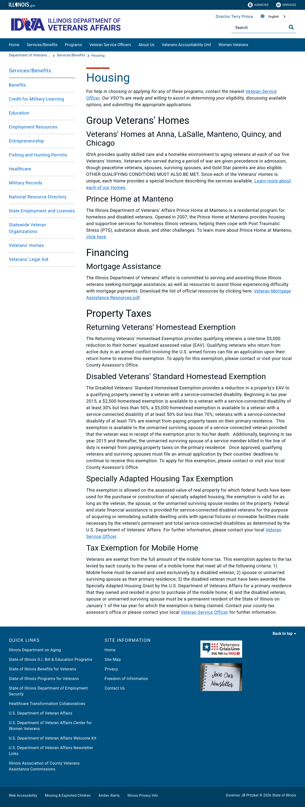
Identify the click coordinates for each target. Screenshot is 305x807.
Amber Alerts (109, 795)
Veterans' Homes (26, 245)
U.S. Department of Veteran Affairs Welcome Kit (53, 738)
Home (14, 44)
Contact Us (115, 688)
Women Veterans (233, 44)
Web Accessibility (23, 795)
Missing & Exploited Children (68, 795)
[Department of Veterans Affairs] (30, 55)
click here (96, 236)
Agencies (258, 4)
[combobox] (277, 16)
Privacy (111, 669)
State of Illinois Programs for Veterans (44, 678)
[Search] (264, 27)
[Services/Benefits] (71, 55)
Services (286, 4)
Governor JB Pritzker (242, 795)
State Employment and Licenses (42, 210)
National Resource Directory (38, 196)
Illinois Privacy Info (142, 795)
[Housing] (98, 55)
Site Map (113, 659)
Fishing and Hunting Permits (38, 154)
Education (19, 112)
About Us (146, 44)
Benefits (17, 85)
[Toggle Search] (291, 27)
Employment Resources (33, 126)
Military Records (25, 182)
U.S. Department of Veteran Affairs (40, 713)
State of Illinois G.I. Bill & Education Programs (50, 659)
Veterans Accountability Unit (186, 44)
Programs (73, 44)
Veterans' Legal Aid (28, 259)
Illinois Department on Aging (35, 650)
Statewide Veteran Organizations (27, 228)
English (273, 16)
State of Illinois (284, 795)
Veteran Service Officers (110, 44)
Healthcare (20, 168)
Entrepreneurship (26, 140)
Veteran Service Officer (204, 612)
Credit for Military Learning (36, 99)
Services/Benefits (42, 44)
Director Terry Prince (234, 16)
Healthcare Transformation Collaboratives (47, 703)
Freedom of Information (126, 678)
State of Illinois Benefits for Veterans (42, 669)
